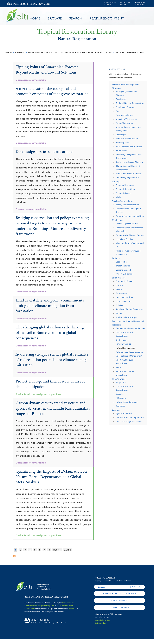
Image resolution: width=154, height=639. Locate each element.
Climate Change (119, 379)
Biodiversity (121, 340)
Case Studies (121, 262)
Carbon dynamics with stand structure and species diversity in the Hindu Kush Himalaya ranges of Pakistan (53, 408)
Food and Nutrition (124, 115)
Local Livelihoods (123, 301)
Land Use (116, 410)
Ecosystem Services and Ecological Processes (84, 52)
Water (118, 367)
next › (56, 549)
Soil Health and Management (129, 356)
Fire (117, 111)
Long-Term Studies (124, 239)
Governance (121, 293)
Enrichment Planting (125, 107)
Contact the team (119, 607)
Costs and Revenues (125, 185)
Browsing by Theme (40, 52)
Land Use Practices (124, 297)
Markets (119, 197)
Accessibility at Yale (102, 620)
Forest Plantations (124, 123)
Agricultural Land (124, 413)
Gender (119, 289)
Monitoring (117, 220)
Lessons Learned (123, 270)
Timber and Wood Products (128, 174)
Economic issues (123, 193)
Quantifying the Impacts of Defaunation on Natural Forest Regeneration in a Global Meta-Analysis (51, 476)
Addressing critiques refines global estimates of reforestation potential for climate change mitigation (52, 359)
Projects (116, 258)
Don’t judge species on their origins (44, 151)
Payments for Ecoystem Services (130, 328)
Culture (119, 285)
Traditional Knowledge (126, 317)
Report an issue (119, 600)
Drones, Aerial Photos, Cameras (130, 235)
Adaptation (121, 382)
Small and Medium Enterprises (129, 309)
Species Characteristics (122, 201)
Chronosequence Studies (127, 224)
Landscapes (121, 135)
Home (35, 18)
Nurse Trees (121, 151)
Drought (119, 394)
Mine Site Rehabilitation (127, 139)
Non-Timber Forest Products (129, 147)
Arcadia (72, 609)
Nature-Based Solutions (126, 402)
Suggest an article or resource (119, 593)
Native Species (122, 143)
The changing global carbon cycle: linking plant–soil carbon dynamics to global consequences (50, 332)
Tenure (119, 313)
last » (67, 549)
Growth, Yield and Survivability (130, 216)
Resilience (120, 406)
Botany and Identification (127, 205)
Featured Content (107, 18)
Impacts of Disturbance (126, 119)
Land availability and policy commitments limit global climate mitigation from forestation (50, 305)
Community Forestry (125, 281)
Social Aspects (119, 278)
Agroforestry (122, 99)
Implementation (123, 266)
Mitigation (121, 398)
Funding (116, 182)
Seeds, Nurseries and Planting (129, 162)
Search (75, 18)
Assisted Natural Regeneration (130, 103)
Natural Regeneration (129, 52)
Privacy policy (100, 623)
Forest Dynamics (123, 344)
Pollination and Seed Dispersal (129, 352)
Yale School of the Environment (14, 3)
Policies (119, 305)
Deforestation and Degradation (130, 417)
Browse (55, 18)
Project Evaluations (125, 274)
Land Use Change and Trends (129, 421)
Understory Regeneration (127, 178)
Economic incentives (125, 189)
